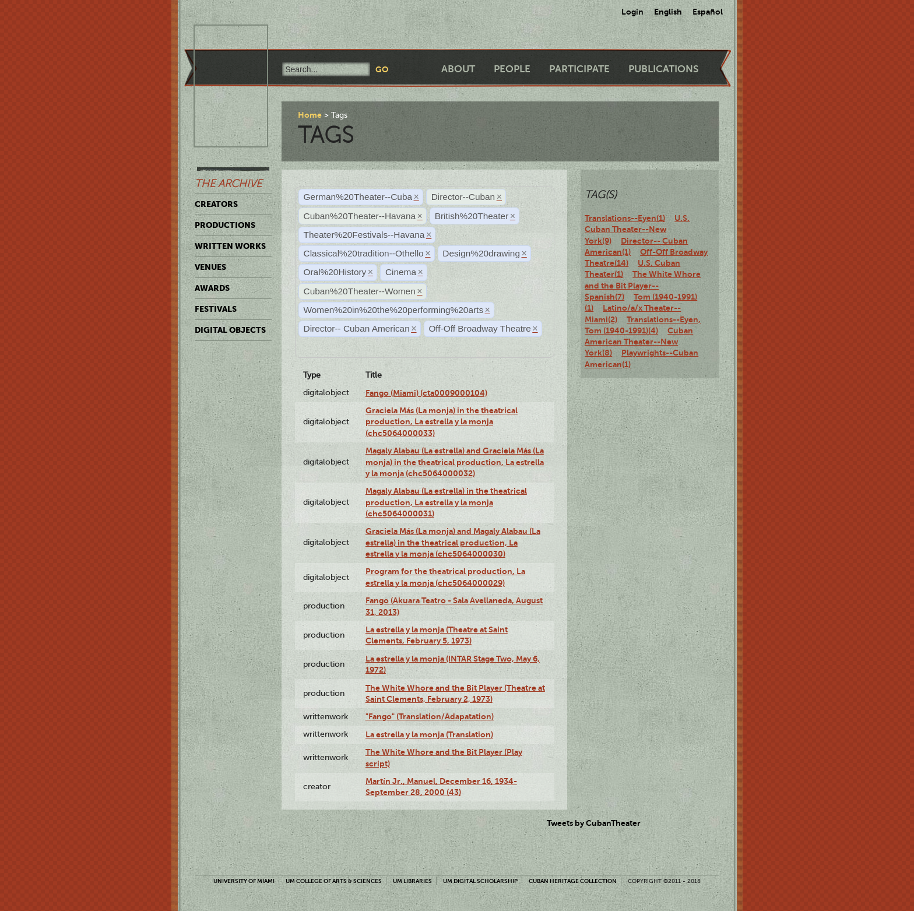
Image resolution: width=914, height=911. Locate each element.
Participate (579, 69)
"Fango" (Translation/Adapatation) (429, 716)
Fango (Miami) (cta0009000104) (426, 393)
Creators (216, 204)
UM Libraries (412, 881)
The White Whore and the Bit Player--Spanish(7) (643, 285)
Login (632, 11)
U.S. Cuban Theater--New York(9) (637, 229)
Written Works (230, 246)
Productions (225, 225)
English (668, 11)
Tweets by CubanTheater (594, 823)
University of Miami (244, 881)
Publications (663, 69)
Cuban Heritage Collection (573, 881)
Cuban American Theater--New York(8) (639, 342)
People (512, 69)
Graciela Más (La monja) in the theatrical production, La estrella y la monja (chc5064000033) (441, 422)
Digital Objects (230, 330)
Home (310, 114)
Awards (212, 288)
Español (707, 11)
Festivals (216, 309)
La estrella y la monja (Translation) (429, 734)
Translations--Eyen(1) (625, 218)
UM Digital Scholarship (480, 881)
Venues (210, 267)
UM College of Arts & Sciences (334, 881)
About (458, 69)
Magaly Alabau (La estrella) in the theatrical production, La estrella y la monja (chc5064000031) (446, 502)
